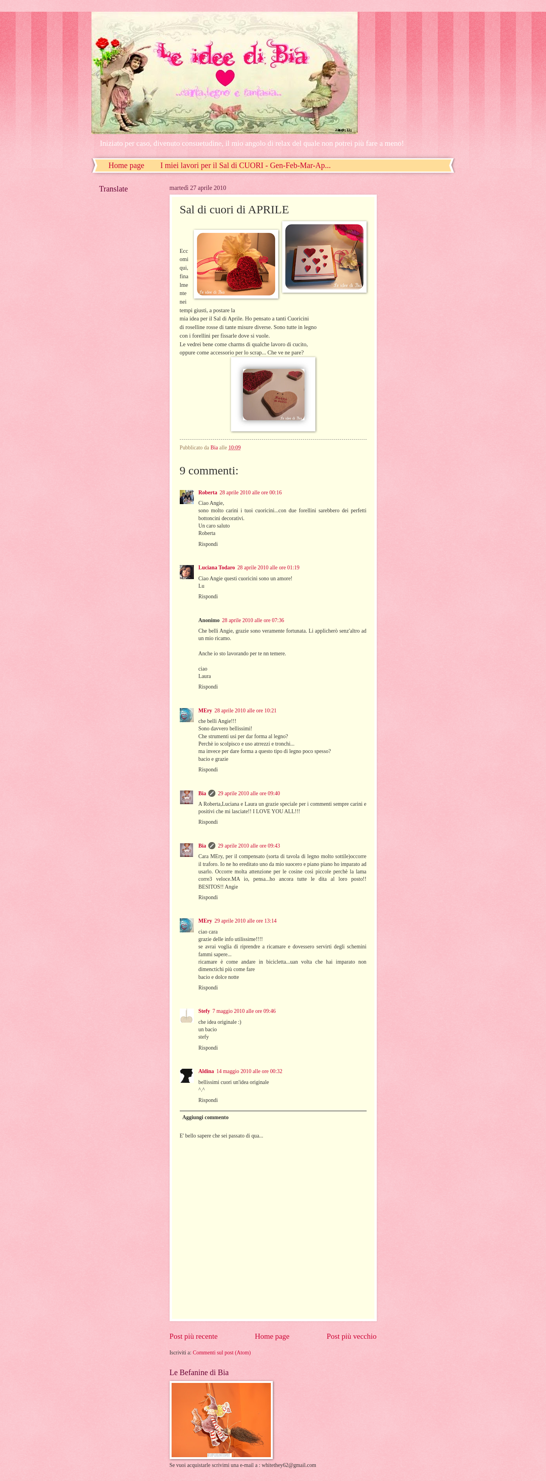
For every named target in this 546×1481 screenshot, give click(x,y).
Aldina (206, 1071)
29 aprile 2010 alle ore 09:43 (249, 846)
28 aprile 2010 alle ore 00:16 (251, 492)
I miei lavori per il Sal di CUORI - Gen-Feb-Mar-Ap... (245, 165)
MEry (205, 711)
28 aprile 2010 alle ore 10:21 (246, 711)
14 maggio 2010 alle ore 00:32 (249, 1071)
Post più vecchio (352, 1336)
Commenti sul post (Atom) (222, 1353)
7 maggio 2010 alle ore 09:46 (244, 1011)
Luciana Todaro (217, 568)
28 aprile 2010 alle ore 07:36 (253, 620)
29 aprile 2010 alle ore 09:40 (249, 793)
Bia (202, 793)
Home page (127, 165)
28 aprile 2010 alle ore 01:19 (268, 568)
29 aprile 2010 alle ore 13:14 (246, 921)
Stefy (204, 1011)
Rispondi (208, 544)
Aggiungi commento (205, 1117)
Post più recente (194, 1336)
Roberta (208, 492)
